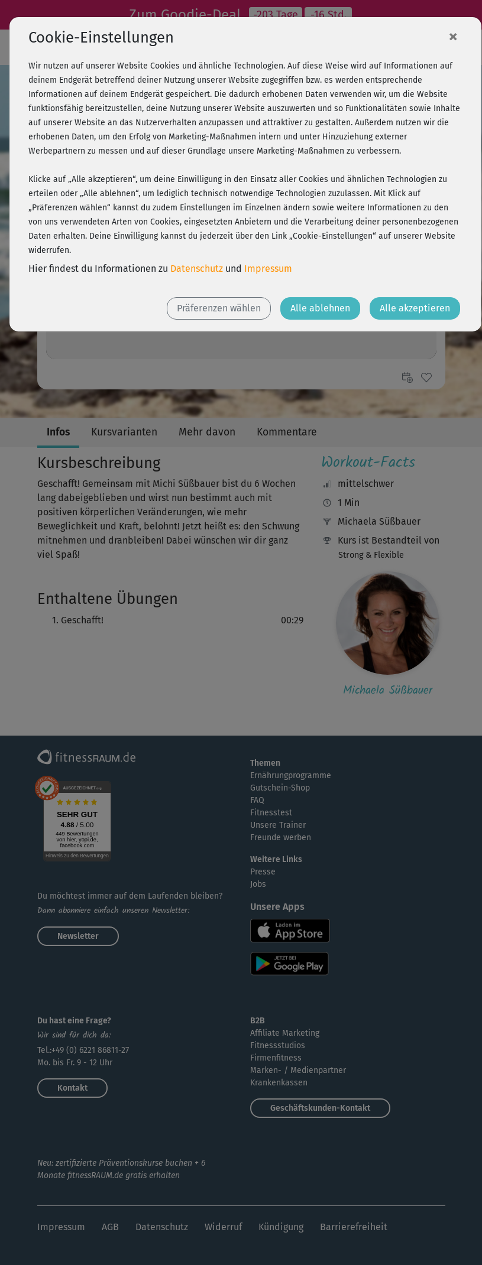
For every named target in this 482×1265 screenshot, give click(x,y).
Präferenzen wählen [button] (219, 308)
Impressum (268, 268)
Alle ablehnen (320, 308)
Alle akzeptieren (415, 308)
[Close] (453, 36)
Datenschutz (196, 268)
